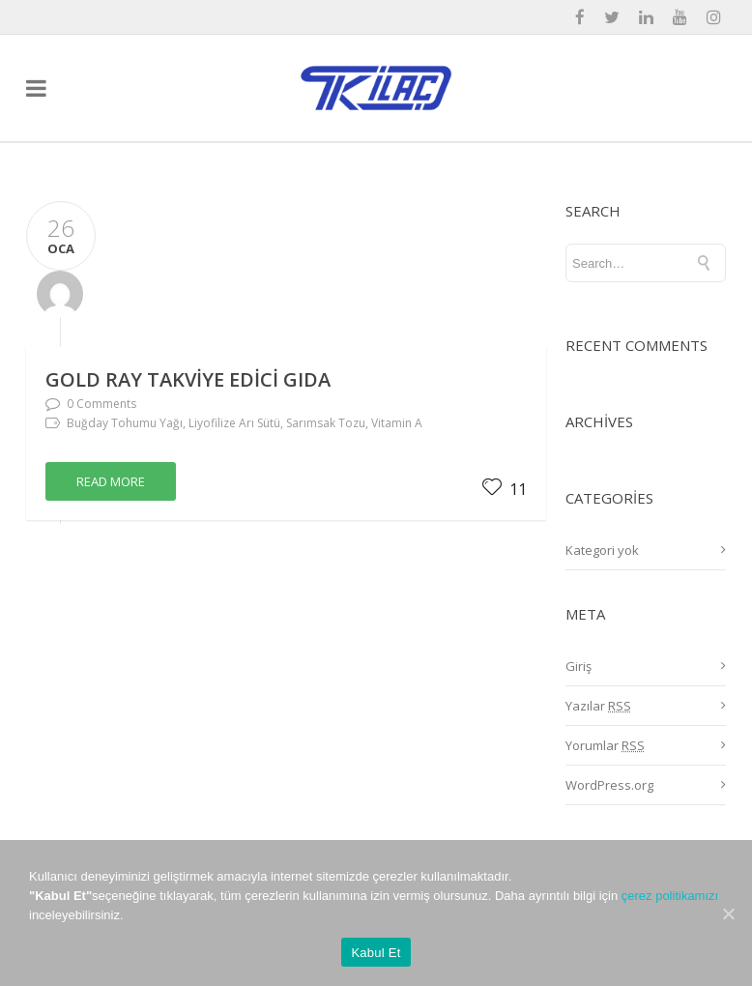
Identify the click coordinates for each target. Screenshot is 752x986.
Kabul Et (375, 952)
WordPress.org (609, 785)
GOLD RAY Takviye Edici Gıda (188, 379)
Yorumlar (605, 745)
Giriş (578, 666)
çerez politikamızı (670, 895)
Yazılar (598, 705)
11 (504, 489)
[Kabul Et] (728, 913)
